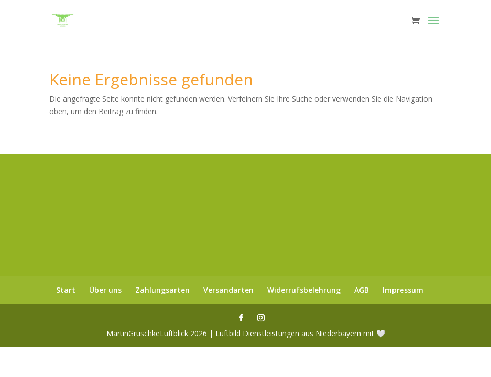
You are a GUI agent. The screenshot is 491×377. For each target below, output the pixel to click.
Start (65, 290)
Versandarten (228, 290)
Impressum (403, 290)
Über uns (105, 290)
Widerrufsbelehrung (304, 290)
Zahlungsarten (162, 290)
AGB (361, 290)
